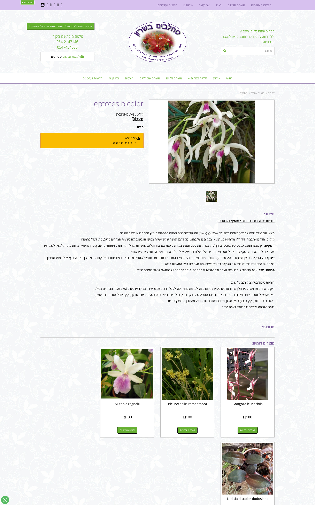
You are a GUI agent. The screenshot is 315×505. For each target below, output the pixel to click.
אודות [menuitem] (216, 78)
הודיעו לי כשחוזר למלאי (126, 143)
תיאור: (269, 213)
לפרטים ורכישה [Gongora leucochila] (247, 430)
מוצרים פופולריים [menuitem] (150, 78)
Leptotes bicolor (117, 104)
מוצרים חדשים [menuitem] (236, 5)
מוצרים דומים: (263, 343)
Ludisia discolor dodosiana (67, 404)
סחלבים (243, 93)
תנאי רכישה (208, 462)
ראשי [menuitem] (229, 78)
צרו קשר (208, 452)
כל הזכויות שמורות (263, 487)
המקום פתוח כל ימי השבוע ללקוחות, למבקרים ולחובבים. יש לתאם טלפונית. (249, 36)
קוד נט (151, 502)
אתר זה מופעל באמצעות (158, 502)
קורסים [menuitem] (129, 78)
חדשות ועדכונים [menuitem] (92, 78)
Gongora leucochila (247, 404)
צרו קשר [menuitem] (114, 78)
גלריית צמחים (257, 93)
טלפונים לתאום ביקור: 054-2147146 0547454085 (67, 42)
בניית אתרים (143, 502)
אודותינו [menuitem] (188, 5)
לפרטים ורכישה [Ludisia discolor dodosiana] (67, 430)
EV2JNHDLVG (125, 114)
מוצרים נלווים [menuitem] (174, 78)
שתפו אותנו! (146, 462)
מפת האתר (265, 452)
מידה (140, 127)
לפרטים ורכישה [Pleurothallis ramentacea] (187, 430)
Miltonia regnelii (127, 404)
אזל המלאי (131, 138)
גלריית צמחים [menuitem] (197, 78)
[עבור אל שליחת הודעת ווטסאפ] (5, 500)
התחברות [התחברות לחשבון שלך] (27, 2)
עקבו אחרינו (144, 452)
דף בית (271, 93)
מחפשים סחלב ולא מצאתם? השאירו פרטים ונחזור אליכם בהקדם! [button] (60, 26)
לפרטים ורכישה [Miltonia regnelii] (127, 430)
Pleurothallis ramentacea (187, 404)
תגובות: (268, 326)
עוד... (90, 452)
